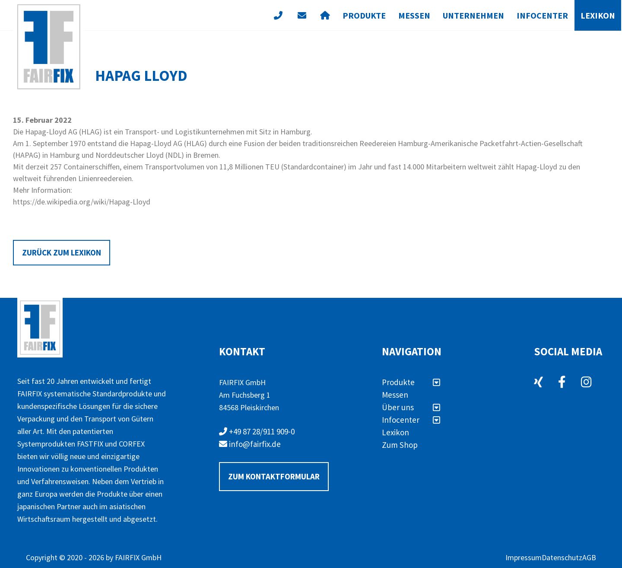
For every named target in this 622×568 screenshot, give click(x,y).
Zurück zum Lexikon (61, 252)
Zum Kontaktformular (274, 476)
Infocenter (542, 15)
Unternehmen (473, 15)
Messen (414, 15)
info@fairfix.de (250, 444)
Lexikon (598, 15)
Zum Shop (400, 445)
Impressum (523, 557)
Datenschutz (562, 557)
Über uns (411, 407)
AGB (589, 557)
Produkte (364, 15)
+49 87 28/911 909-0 (257, 431)
